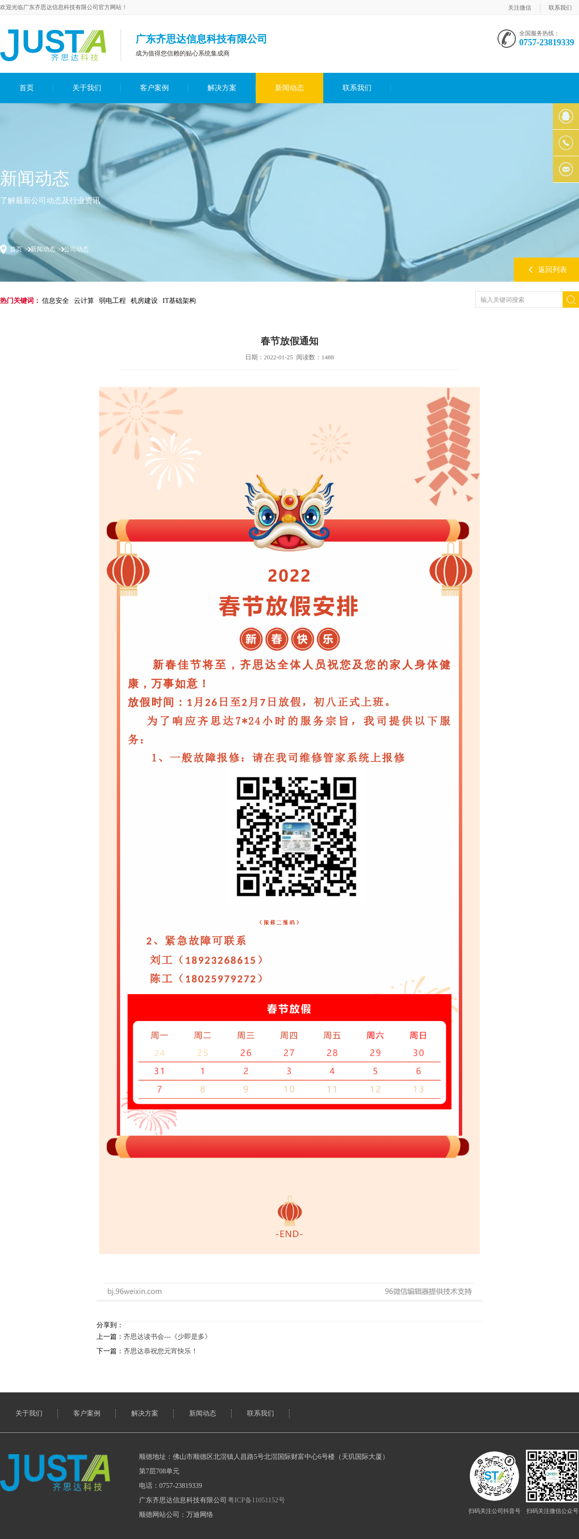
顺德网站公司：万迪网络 (176, 1514)
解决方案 (221, 88)
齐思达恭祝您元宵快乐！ (161, 1351)
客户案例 (154, 88)
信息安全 (55, 300)
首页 (26, 88)
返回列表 (552, 269)
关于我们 (86, 88)
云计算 (84, 300)
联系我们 (560, 7)
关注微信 (519, 7)
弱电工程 (112, 300)
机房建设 (144, 300)
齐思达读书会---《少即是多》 (167, 1336)
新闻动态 (289, 88)
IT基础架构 (179, 300)
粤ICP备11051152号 (256, 1500)
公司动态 (76, 249)
